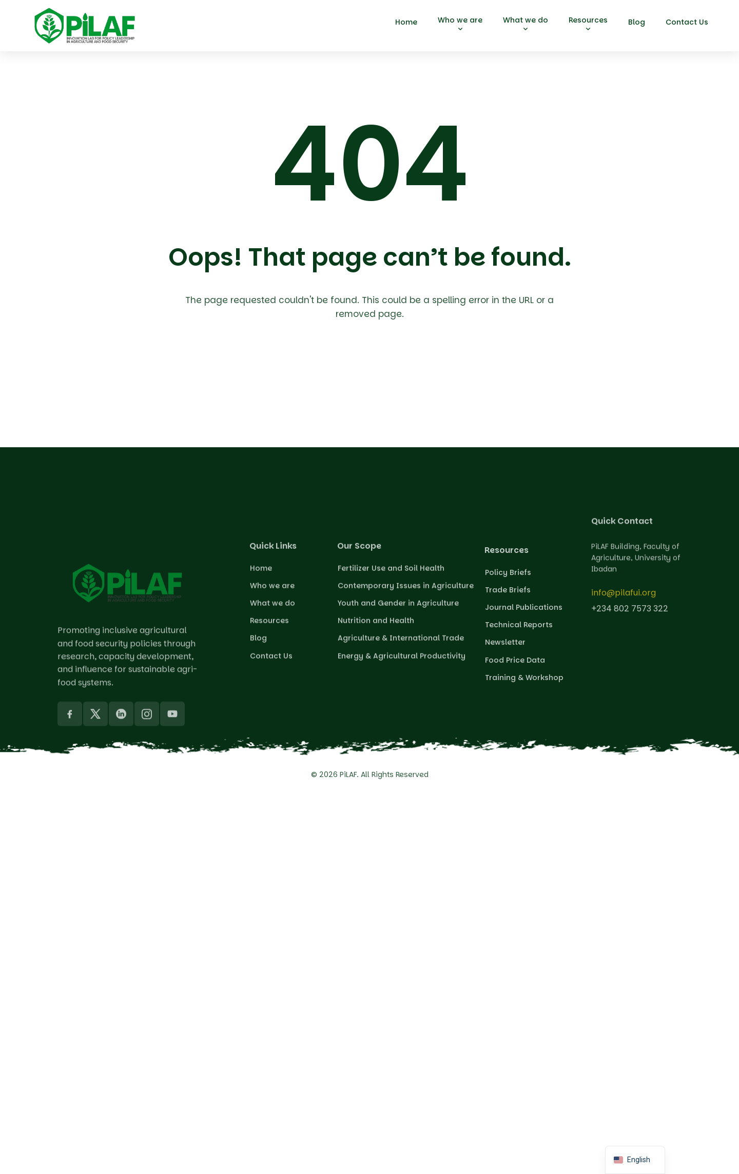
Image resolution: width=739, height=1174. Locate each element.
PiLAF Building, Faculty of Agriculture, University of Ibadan (635, 579)
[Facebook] (69, 824)
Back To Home (372, 374)
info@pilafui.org (623, 601)
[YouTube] (172, 824)
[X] (95, 824)
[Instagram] (146, 824)
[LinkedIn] (121, 824)
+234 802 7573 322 (629, 617)
